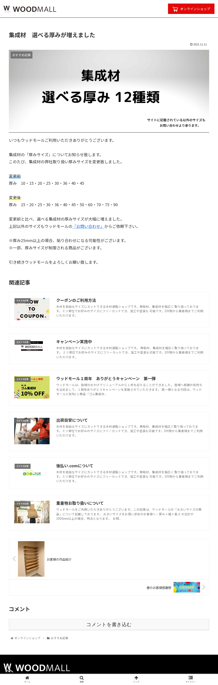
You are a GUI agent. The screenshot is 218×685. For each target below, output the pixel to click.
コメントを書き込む (109, 624)
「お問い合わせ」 (88, 226)
